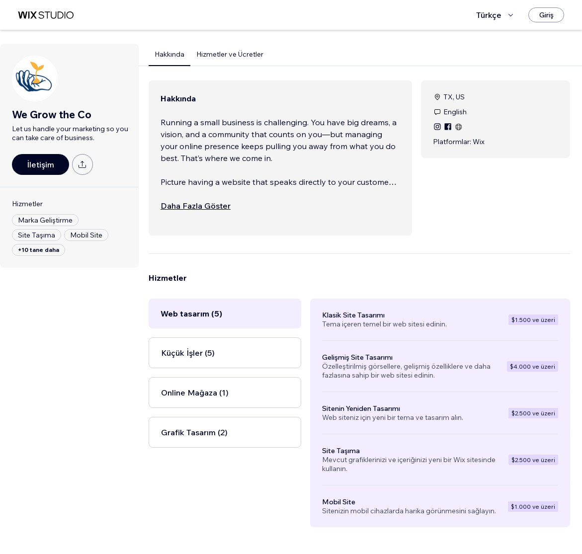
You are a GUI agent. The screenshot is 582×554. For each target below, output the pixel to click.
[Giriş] (546, 14)
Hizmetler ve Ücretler (229, 54)
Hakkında (169, 54)
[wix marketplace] (46, 15)
